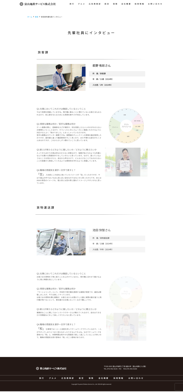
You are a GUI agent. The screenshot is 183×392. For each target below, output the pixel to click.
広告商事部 (95, 4)
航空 (107, 4)
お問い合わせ (155, 4)
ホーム (29, 17)
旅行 (72, 4)
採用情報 (139, 4)
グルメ (81, 4)
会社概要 (126, 4)
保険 (115, 4)
